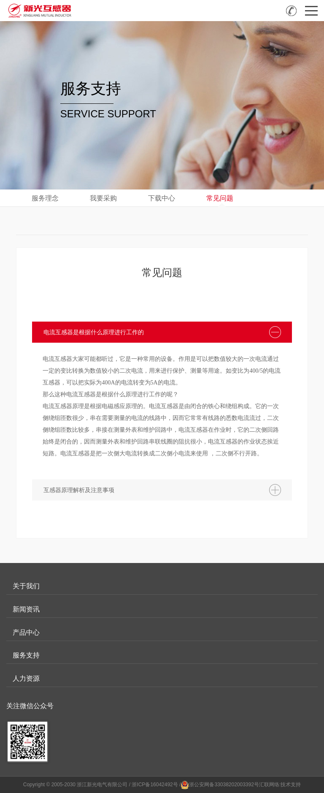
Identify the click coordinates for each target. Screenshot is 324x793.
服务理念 (45, 198)
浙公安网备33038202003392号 (224, 785)
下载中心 (161, 198)
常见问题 (219, 198)
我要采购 (103, 198)
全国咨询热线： (291, 10)
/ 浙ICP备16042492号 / (155, 785)
